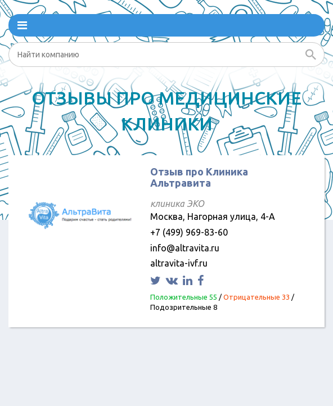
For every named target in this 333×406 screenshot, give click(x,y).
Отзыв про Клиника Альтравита (199, 177)
